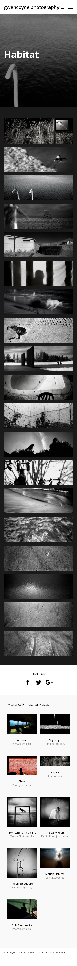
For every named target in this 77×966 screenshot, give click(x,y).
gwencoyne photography (31, 7)
